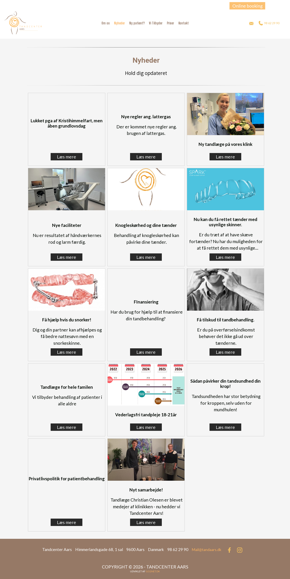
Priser (170, 23)
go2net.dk (153, 571)
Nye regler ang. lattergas (146, 116)
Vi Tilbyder (155, 23)
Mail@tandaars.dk (206, 549)
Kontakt (183, 23)
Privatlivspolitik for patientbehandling (67, 478)
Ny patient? (137, 23)
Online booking (247, 5)
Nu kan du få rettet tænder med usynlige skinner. (225, 222)
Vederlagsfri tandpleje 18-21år (146, 414)
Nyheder (119, 23)
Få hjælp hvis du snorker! (66, 319)
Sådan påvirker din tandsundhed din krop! (225, 383)
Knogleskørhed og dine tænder (146, 225)
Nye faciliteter (66, 225)
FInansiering (146, 301)
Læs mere (66, 156)
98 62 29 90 (269, 23)
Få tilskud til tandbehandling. (225, 319)
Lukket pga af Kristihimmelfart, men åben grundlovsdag (66, 123)
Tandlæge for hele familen (66, 387)
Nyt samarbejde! (146, 489)
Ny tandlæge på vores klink (225, 144)
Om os (106, 23)
